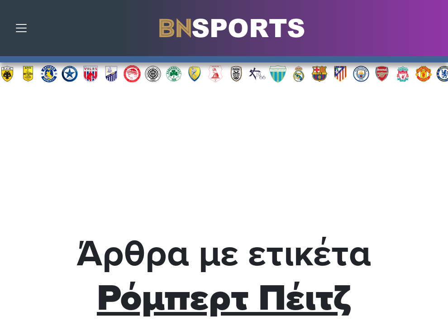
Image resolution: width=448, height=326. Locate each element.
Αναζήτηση (434, 30)
